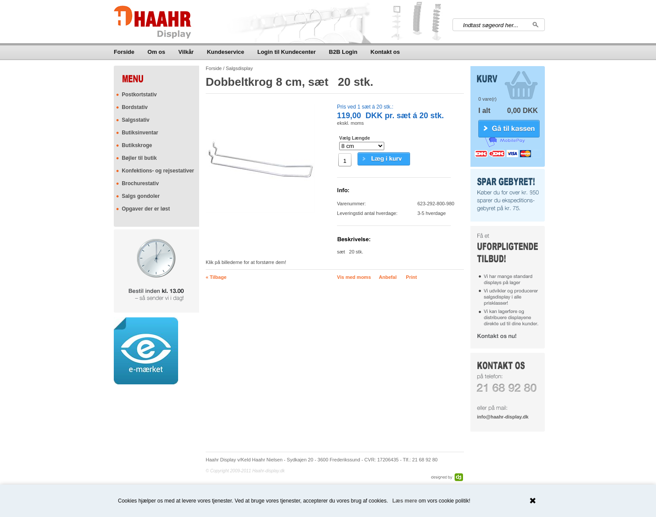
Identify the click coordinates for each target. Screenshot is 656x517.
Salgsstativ (135, 120)
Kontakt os (385, 52)
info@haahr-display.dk (502, 416)
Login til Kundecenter (286, 52)
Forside (124, 52)
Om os (156, 52)
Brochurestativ (140, 183)
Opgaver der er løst (146, 209)
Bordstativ (134, 107)
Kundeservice (225, 52)
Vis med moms (354, 277)
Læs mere (405, 501)
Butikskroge (137, 145)
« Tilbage (216, 277)
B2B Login (343, 52)
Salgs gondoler (141, 196)
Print (411, 277)
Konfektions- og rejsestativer (158, 171)
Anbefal (387, 277)
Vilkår (186, 52)
